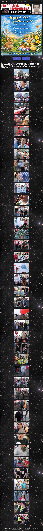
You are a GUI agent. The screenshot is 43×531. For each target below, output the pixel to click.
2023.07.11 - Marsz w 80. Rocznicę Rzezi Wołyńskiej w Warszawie (20, 66)
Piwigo (17, 529)
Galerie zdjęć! (4, 1)
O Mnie (17, 1)
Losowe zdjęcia (12, 1)
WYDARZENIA (22, 64)
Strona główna (7, 64)
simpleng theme (28, 529)
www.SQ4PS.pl (23, 1)
